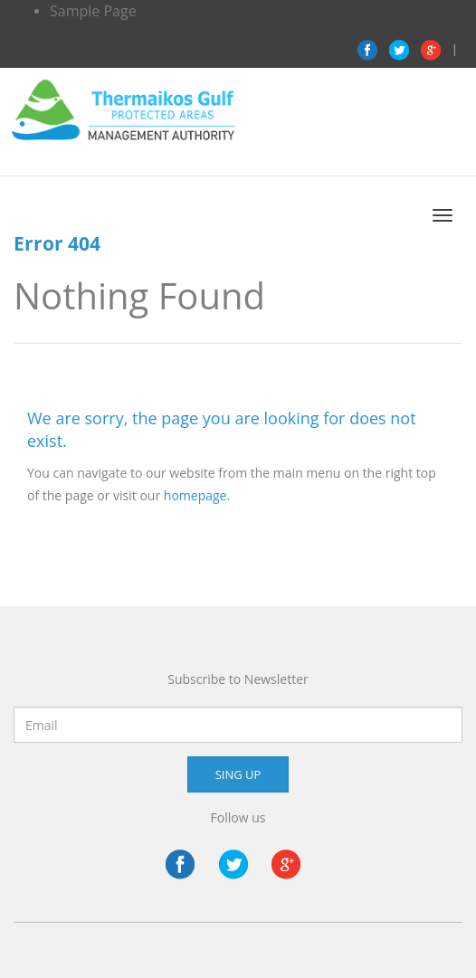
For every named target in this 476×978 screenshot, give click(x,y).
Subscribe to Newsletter (237, 679)
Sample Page (93, 11)
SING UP (238, 774)
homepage (195, 495)
